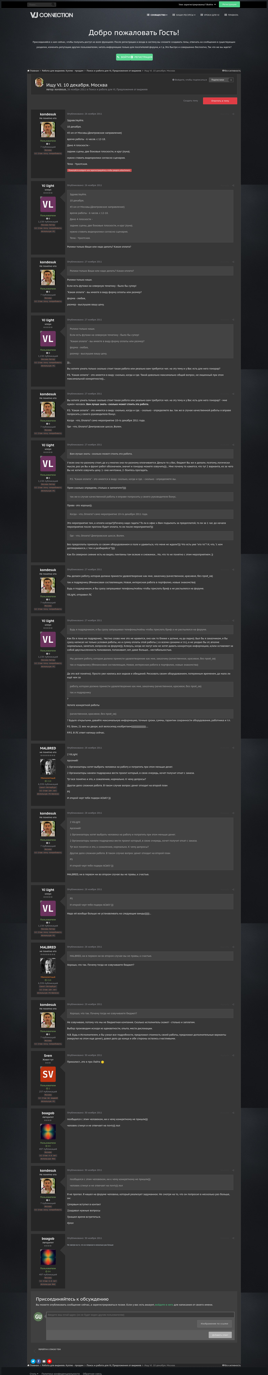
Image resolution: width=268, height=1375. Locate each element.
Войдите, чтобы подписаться (191, 78)
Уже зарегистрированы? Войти (197, 4)
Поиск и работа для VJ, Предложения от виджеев (118, 88)
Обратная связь (92, 1369)
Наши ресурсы (185, 15)
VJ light (48, 185)
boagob (48, 1110)
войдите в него (164, 1300)
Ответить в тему (220, 100)
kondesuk (60, 88)
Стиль (34, 1369)
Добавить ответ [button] (220, 1330)
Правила (232, 15)
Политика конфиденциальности (61, 1369)
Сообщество (158, 15)
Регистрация (229, 4)
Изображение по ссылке (214, 1319)
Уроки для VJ (211, 15)
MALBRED (48, 746)
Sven (48, 1053)
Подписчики (217, 79)
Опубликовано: (85, 113)
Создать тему (190, 99)
